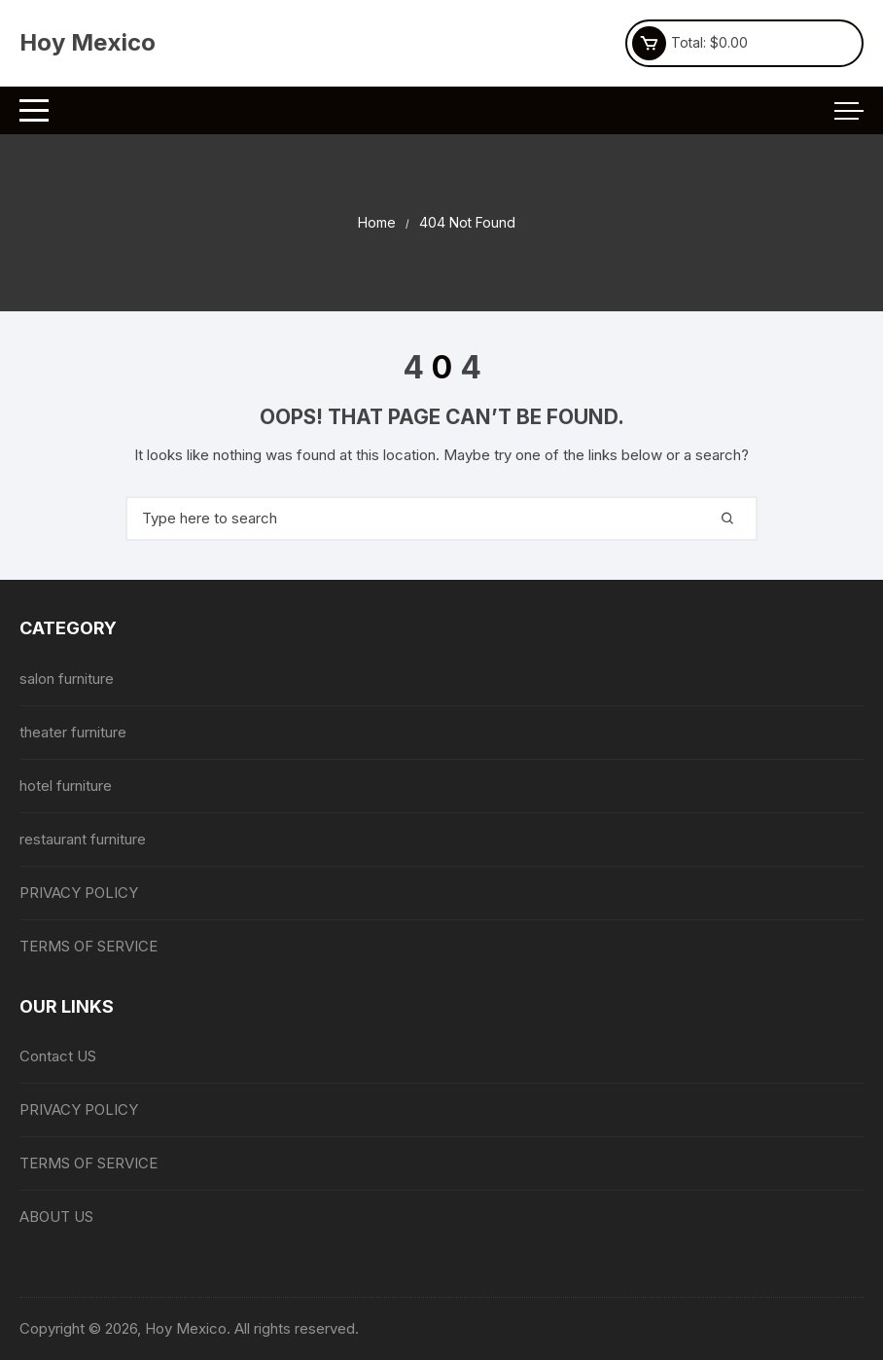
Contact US (57, 1056)
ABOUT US (56, 1216)
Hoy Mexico (87, 42)
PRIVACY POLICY (78, 892)
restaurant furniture (82, 839)
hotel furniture (65, 785)
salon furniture (66, 678)
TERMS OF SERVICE (88, 946)
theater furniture (72, 732)
